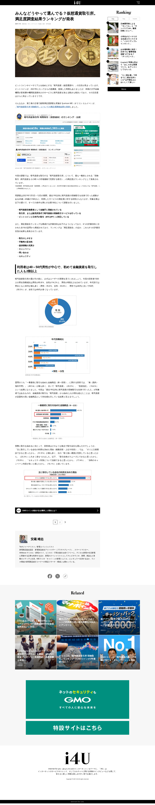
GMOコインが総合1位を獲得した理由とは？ (44, 511)
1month (135, 19)
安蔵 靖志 (24, 24)
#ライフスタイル (71, 634)
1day (113, 19)
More (123, 89)
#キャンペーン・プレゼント (114, 634)
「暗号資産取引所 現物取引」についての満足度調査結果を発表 (42, 106)
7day (123, 19)
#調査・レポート (82, 634)
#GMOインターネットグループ (33, 634)
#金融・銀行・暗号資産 (44, 24)
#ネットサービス (32, 24)
